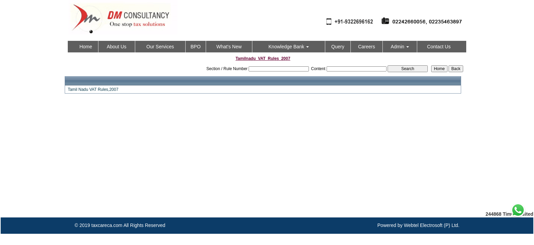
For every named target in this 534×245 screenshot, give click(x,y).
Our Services (160, 46)
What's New (228, 46)
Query (337, 46)
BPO (195, 46)
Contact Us (439, 46)
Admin (400, 46)
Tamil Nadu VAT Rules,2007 (93, 89)
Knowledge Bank (288, 46)
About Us (116, 46)
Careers (366, 46)
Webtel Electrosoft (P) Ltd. (431, 225)
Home (85, 46)
